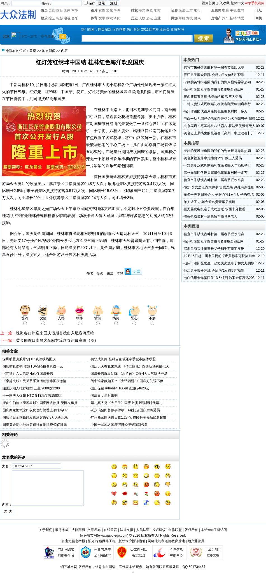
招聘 (233, 18)
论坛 (258, 10)
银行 (197, 10)
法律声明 (78, 530)
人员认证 (143, 530)
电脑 (225, 10)
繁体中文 (237, 3)
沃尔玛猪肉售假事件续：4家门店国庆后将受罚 (125, 410)
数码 (240, 10)
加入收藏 (223, 3)
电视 (67, 18)
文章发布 (94, 530)
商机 (258, 18)
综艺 (51, 18)
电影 (59, 18)
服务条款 (62, 530)
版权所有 (191, 530)
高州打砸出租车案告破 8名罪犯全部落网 (214, 89)
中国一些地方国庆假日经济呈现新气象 (119, 425)
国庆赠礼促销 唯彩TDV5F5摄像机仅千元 (33, 366)
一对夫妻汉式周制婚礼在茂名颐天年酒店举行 (217, 104)
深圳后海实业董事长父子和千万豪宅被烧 (214, 249)
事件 (117, 10)
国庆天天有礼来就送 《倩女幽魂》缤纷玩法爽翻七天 (130, 366)
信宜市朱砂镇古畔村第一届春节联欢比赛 (214, 68)
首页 (44, 10)
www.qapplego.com (112, 535)
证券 (174, 10)
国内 (67, 10)
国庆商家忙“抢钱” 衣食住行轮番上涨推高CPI (35, 410)
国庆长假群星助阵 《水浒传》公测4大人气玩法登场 (129, 374)
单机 (182, 18)
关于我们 (45, 530)
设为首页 (208, 3)
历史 (134, 18)
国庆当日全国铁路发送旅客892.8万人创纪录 (35, 417)
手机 (233, 10)
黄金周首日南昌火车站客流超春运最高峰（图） (57, 340)
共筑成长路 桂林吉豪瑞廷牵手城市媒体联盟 (123, 359)
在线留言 (110, 530)
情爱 (240, 18)
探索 (109, 18)
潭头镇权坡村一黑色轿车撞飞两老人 (210, 216)
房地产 (216, 18)
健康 (197, 18)
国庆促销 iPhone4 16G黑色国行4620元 (120, 388)
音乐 (74, 18)
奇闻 (117, 18)
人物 (142, 18)
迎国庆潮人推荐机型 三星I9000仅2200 (31, 388)
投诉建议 (159, 530)
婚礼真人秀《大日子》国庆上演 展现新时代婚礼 (126, 403)
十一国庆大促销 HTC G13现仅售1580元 (32, 396)
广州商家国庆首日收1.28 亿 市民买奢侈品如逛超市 (128, 417)
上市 (189, 10)
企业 (157, 18)
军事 (74, 10)
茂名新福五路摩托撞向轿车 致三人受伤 (213, 97)
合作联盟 (175, 530)
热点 (149, 18)
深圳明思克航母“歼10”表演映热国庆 (29, 359)
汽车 (225, 18)
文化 (109, 10)
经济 (182, 10)
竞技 (189, 18)
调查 (149, 10)
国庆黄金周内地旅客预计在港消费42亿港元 (35, 425)
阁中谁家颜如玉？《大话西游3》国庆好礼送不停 (127, 381)
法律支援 (126, 530)
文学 (102, 18)
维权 (134, 10)
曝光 (142, 10)
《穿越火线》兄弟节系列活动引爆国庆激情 (34, 381)
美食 (51, 10)
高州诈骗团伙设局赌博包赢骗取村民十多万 (216, 111)
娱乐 (44, 18)
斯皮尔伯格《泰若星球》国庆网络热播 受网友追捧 (40, 403)
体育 (94, 18)
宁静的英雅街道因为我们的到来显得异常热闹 (217, 82)
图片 (94, 10)
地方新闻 (48, 51)
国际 (59, 10)
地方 (157, 10)
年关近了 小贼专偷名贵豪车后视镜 (209, 202)
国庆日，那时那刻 (104, 396)
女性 (102, 10)
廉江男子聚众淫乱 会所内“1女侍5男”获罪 (214, 75)
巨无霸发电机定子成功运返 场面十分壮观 (214, 209)
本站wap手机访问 (214, 530)
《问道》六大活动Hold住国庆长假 (28, 374)
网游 (174, 18)
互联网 (216, 10)
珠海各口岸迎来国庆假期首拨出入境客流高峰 (55, 333)
